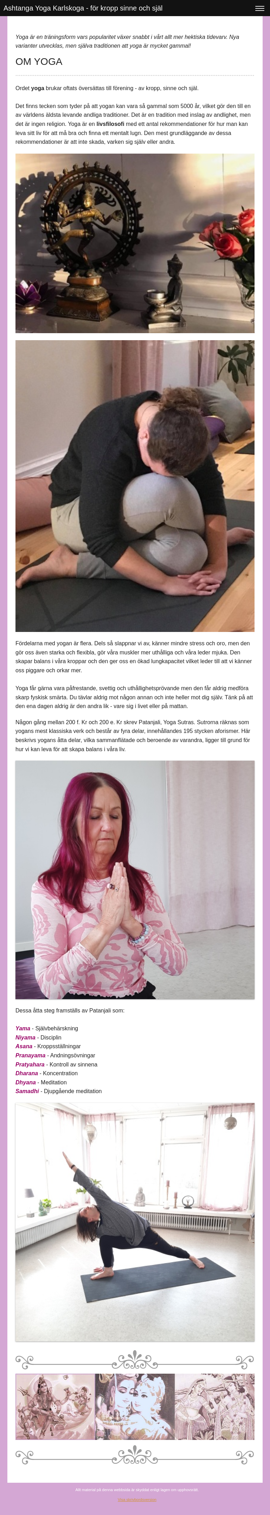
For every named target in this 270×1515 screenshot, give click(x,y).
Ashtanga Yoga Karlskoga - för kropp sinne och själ (83, 8)
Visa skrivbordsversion (137, 1499)
